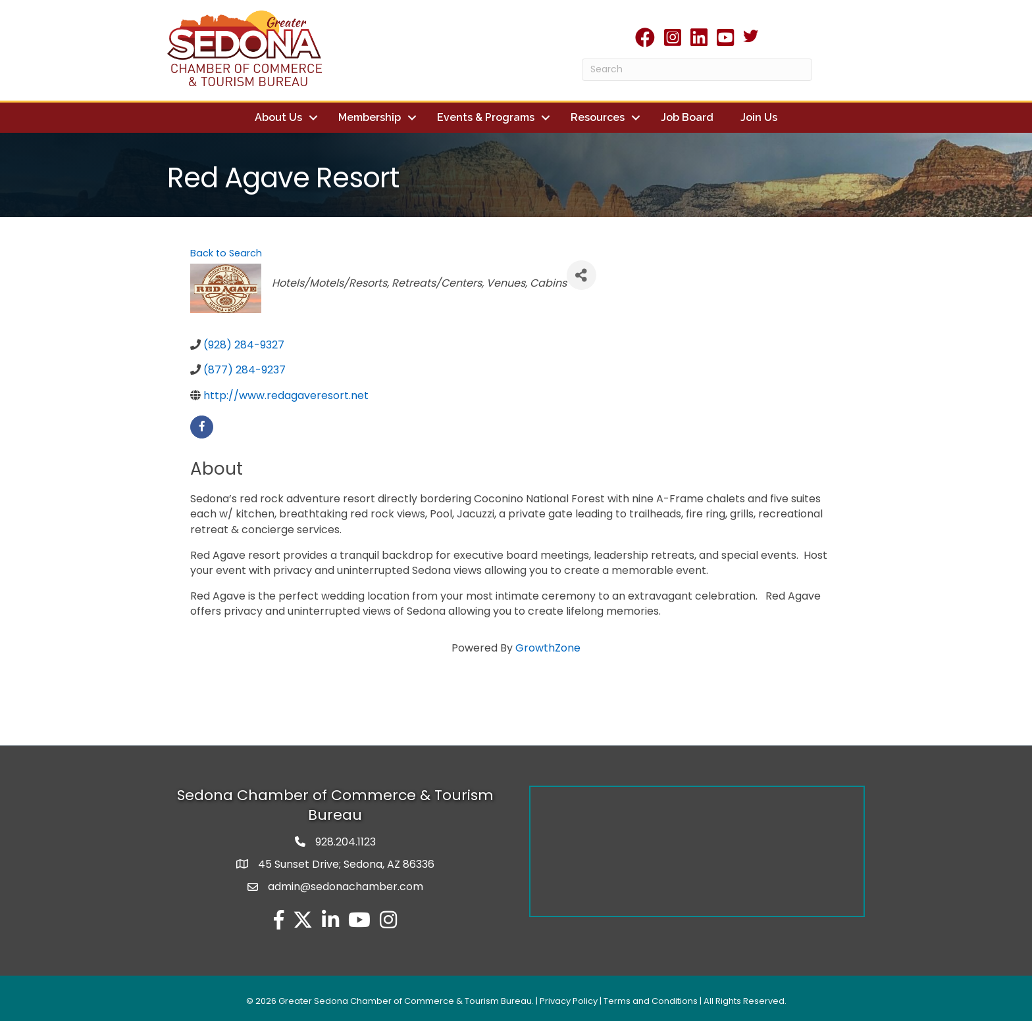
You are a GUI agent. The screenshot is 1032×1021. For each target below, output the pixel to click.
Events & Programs (485, 117)
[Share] (581, 275)
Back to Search (226, 253)
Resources (598, 117)
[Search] (697, 70)
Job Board (687, 117)
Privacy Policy (569, 1001)
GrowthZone (547, 647)
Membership (369, 117)
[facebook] (201, 427)
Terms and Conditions (651, 1001)
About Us (278, 117)
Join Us (758, 117)
